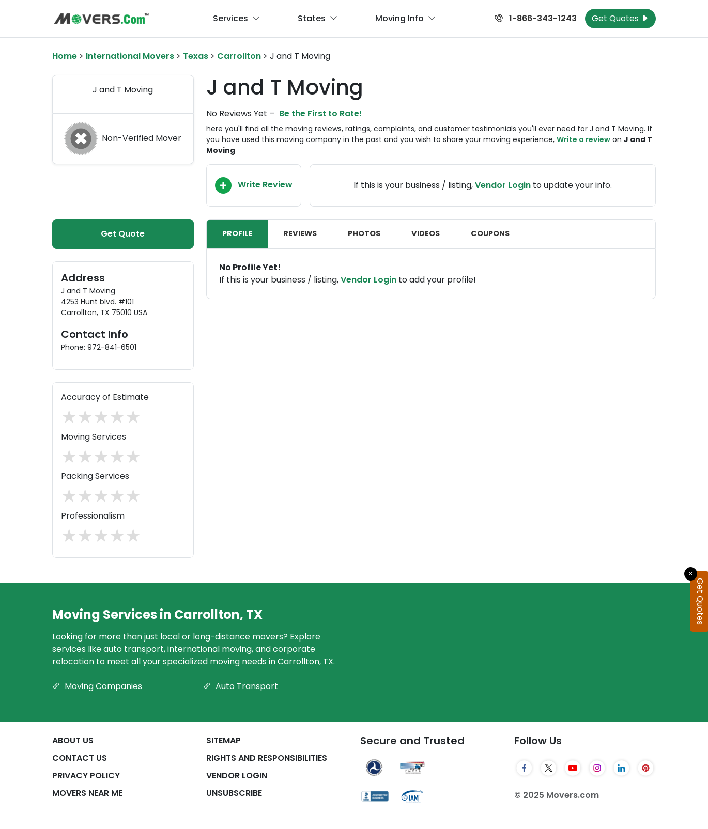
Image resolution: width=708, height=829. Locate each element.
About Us (73, 740)
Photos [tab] (364, 233)
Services (236, 18)
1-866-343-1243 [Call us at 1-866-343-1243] (536, 18)
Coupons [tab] (490, 233)
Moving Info (405, 18)
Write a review (583, 139)
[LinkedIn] (621, 768)
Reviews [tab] (300, 233)
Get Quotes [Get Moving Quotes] (620, 18)
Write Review (254, 185)
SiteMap (223, 740)
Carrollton (239, 56)
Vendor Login (503, 185)
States (318, 18)
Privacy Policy (86, 775)
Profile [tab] (237, 233)
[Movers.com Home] (101, 19)
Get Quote (123, 234)
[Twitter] (548, 768)
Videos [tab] (425, 233)
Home (64, 56)
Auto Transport (240, 686)
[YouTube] (573, 768)
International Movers (130, 56)
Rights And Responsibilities (266, 758)
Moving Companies (97, 686)
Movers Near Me (87, 793)
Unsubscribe (234, 793)
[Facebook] (524, 768)
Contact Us (79, 758)
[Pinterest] (646, 768)
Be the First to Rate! (320, 113)
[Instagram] (597, 768)
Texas (195, 56)
